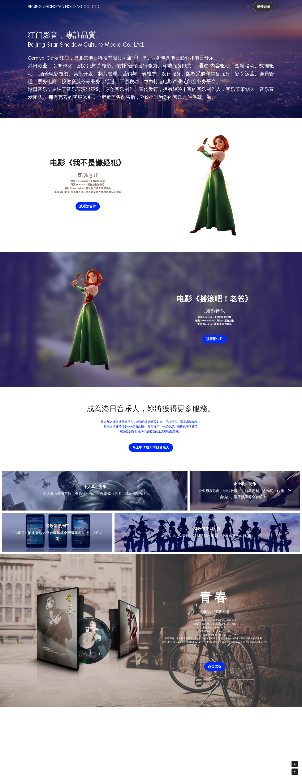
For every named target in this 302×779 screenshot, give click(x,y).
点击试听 (214, 666)
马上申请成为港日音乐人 (150, 447)
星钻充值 (263, 6)
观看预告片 (87, 206)
